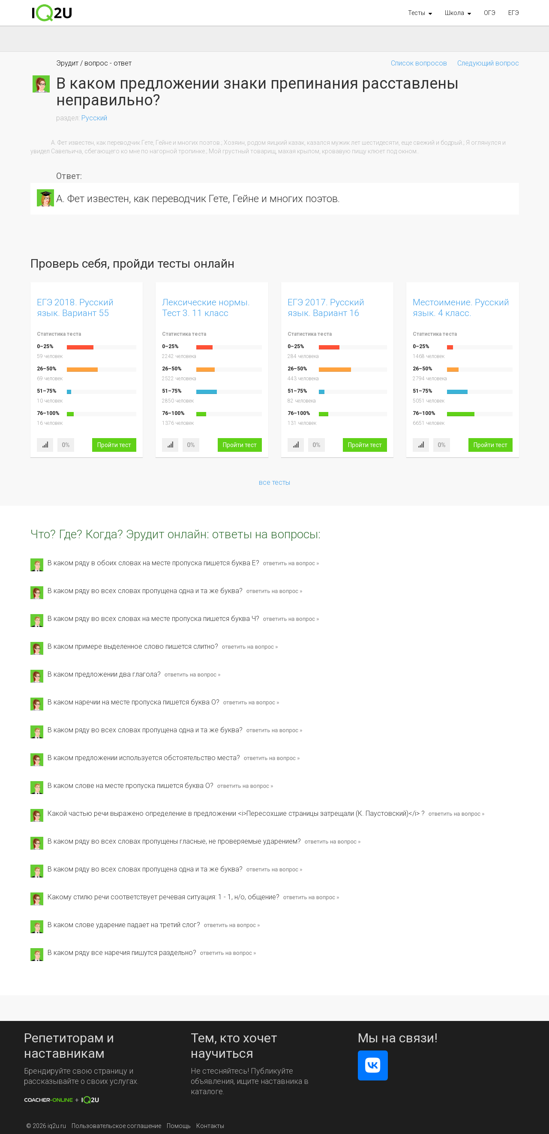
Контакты (210, 1125)
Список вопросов (419, 63)
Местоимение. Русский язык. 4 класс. (461, 307)
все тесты (274, 482)
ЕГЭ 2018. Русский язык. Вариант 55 (75, 307)
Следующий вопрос (488, 63)
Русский (94, 118)
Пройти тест (114, 445)
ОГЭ (489, 12)
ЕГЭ (513, 12)
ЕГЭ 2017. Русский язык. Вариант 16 (326, 307)
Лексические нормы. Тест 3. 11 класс (206, 307)
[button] (420, 13)
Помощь (179, 1125)
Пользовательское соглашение (116, 1125)
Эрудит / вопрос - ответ (94, 63)
